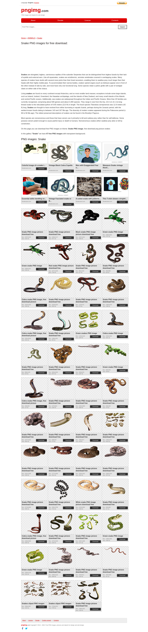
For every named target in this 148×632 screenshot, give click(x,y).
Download (41, 168)
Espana (36, 2)
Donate (60, 20)
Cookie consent (46, 620)
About (33, 20)
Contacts (114, 20)
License (88, 20)
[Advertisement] (38, 59)
